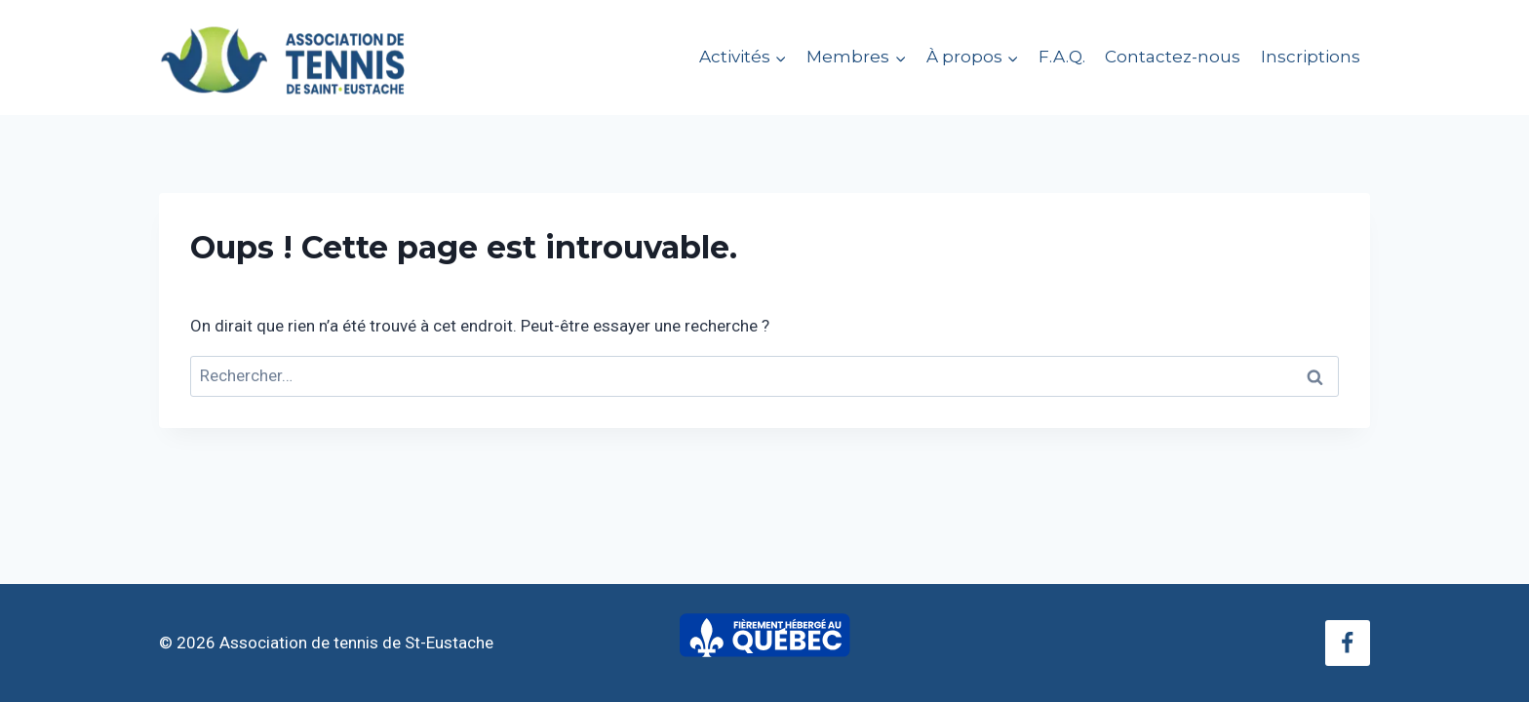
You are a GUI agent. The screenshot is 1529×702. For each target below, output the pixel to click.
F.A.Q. (1062, 56)
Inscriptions (1310, 56)
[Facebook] (1347, 642)
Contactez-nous (1172, 56)
